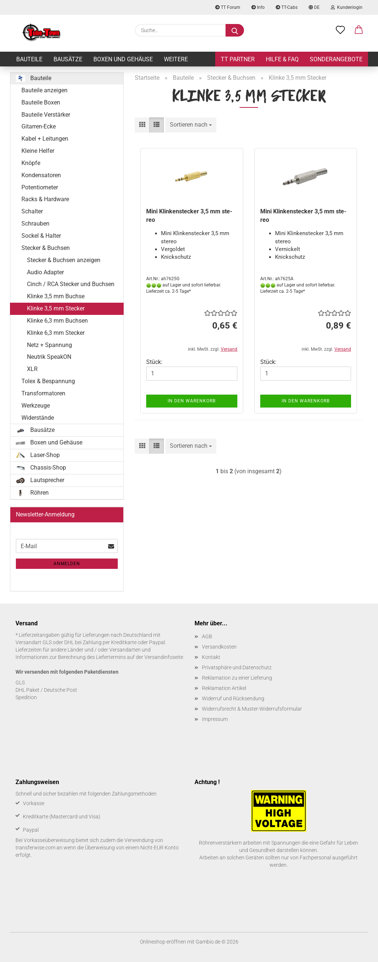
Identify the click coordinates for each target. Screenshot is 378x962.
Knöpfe (30, 162)
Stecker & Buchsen (45, 247)
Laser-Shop (38, 455)
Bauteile (29, 59)
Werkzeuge (35, 405)
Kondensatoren (41, 175)
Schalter (32, 211)
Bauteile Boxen (40, 102)
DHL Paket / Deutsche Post (46, 690)
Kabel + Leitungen (44, 138)
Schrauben (35, 223)
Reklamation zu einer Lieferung (237, 678)
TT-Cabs (287, 7)
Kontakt (211, 657)
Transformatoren (43, 393)
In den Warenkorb (192, 400)
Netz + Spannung (49, 344)
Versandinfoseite (163, 657)
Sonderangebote (336, 59)
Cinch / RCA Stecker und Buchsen (70, 284)
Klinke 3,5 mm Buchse (56, 296)
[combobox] (190, 125)
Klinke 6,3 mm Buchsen (57, 320)
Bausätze (68, 59)
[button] (359, 30)
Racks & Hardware (45, 199)
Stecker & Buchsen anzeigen (63, 260)
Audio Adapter (45, 272)
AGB (207, 636)
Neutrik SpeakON (49, 356)
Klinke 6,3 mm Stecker (56, 332)
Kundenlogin (346, 7)
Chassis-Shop (41, 467)
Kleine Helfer (37, 150)
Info (258, 7)
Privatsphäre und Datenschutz (237, 667)
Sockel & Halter (41, 235)
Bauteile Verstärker (45, 114)
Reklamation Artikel (224, 688)
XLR (32, 368)
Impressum (215, 719)
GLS (20, 683)
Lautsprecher (40, 480)
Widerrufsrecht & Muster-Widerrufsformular (252, 709)
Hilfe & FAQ (282, 59)
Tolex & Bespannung (48, 381)
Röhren (32, 493)
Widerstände (37, 417)
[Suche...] (235, 30)
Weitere (176, 59)
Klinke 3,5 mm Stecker (56, 308)
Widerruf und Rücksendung (233, 698)
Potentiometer (39, 187)
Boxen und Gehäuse (123, 59)
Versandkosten (219, 647)
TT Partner (238, 59)
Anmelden (67, 563)
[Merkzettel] (340, 30)
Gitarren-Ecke (38, 126)
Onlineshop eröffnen (163, 942)
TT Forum (227, 7)
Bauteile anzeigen (44, 90)
